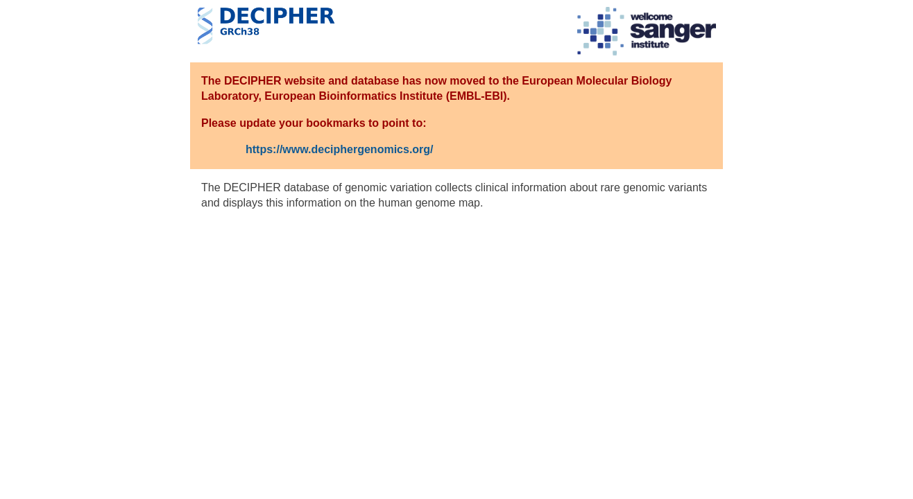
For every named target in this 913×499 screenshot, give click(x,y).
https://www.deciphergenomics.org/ (340, 149)
